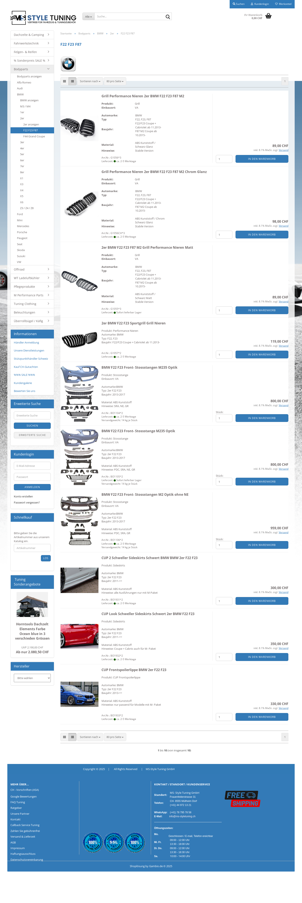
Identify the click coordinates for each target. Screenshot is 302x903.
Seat (19, 244)
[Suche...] (88, 16)
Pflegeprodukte (24, 287)
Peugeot (22, 238)
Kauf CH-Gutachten (26, 367)
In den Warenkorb (262, 159)
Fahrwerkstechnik (26, 43)
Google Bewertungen (23, 796)
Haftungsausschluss (22, 854)
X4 (21, 190)
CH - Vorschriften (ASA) (24, 790)
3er (22, 142)
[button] (64, 81)
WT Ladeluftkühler (27, 278)
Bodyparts (21, 69)
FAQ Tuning (17, 802)
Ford (20, 214)
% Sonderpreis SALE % (29, 60)
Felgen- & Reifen (25, 52)
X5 (21, 196)
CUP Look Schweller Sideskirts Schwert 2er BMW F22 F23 (148, 614)
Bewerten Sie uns (24, 391)
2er (22, 118)
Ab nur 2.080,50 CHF (32, 649)
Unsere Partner (19, 814)
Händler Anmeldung (26, 342)
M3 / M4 (25, 106)
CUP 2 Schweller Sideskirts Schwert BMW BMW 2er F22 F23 (150, 558)
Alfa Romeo (24, 82)
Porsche (22, 232)
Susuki (21, 256)
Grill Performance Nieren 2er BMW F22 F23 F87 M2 (143, 96)
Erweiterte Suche (32, 435)
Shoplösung (137, 866)
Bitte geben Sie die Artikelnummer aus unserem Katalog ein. (31, 537)
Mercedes (23, 226)
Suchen (32, 425)
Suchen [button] (239, 4)
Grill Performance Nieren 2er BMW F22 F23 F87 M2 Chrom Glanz (154, 171)
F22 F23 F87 (30, 130)
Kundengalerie (23, 383)
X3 (21, 184)
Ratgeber (16, 808)
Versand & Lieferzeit (22, 836)
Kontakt (15, 819)
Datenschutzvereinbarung (26, 859)
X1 (21, 178)
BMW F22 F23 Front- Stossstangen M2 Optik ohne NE (145, 494)
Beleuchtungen (24, 312)
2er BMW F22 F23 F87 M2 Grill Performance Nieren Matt (147, 247)
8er (22, 172)
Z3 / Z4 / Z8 (27, 208)
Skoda (21, 250)
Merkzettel (283, 4)
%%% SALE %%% (24, 375)
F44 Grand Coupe (34, 136)
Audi (20, 88)
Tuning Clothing (25, 304)
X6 (21, 202)
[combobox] (90, 81)
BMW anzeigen (29, 100)
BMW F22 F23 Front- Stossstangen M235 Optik (139, 367)
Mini (19, 220)
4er (22, 148)
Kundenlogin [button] (260, 4)
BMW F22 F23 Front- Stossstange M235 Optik (138, 431)
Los (45, 558)
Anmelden (32, 487)
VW (19, 262)
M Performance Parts (28, 295)
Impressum (17, 848)
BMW (20, 94)
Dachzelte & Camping (29, 35)
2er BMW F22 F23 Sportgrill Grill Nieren (134, 323)
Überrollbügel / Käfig (28, 321)
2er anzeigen (31, 124)
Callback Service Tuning (24, 825)
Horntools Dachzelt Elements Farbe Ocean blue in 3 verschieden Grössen (32, 631)
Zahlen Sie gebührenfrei (25, 831)
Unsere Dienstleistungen (29, 350)
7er (22, 166)
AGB (13, 842)
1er (22, 112)
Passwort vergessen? (27, 502)
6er (22, 160)
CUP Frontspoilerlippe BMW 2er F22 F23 (134, 669)
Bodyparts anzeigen (29, 76)
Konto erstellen (23, 496)
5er (22, 154)
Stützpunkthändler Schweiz (31, 358)
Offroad (19, 269)
